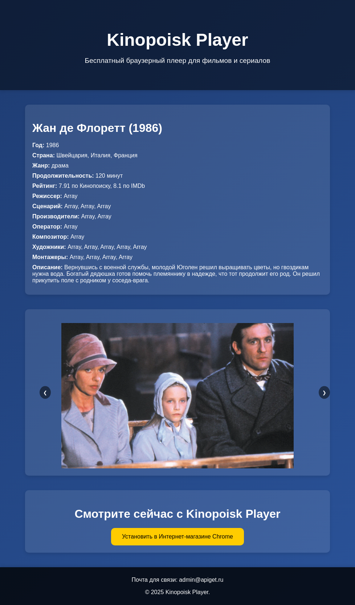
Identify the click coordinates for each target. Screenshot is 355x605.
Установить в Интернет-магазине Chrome (177, 536)
